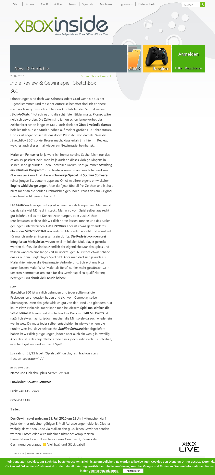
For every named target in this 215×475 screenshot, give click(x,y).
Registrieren (193, 68)
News (72, 4)
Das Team (105, 4)
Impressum (125, 4)
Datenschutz (146, 4)
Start (16, 4)
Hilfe (178, 68)
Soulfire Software (38, 382)
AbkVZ (135, 68)
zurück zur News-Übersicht (93, 76)
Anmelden (188, 54)
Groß (44, 4)
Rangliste (161, 68)
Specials (87, 4)
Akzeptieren (133, 471)
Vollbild (58, 4)
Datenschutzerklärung (103, 470)
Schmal (30, 4)
